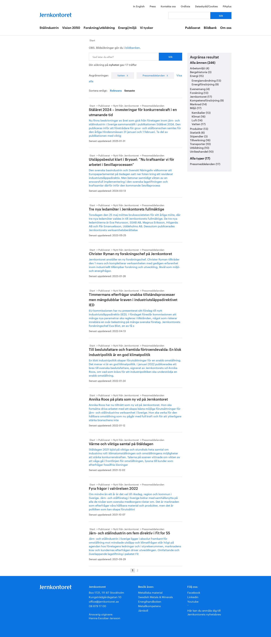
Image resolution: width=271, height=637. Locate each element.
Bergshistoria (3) (200, 71)
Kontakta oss (168, 6)
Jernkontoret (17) (201, 96)
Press (153, 6)
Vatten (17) (198, 123)
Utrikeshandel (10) (201, 151)
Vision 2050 (71, 27)
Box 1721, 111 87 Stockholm (106, 592)
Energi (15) (197, 75)
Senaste (129, 90)
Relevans (116, 90)
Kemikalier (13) (201, 112)
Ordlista (185, 6)
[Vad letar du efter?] (189, 15)
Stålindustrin (49, 27)
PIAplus (227, 6)
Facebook (193, 592)
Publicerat (192, 27)
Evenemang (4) (200, 88)
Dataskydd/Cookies (206, 6)
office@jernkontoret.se (104, 601)
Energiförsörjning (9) (205, 84)
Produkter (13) (199, 128)
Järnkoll (143, 610)
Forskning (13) (199, 92)
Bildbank (210, 27)
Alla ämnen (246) (202, 62)
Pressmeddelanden (154, 75)
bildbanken (132, 47)
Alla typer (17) (200, 158)
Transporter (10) (200, 143)
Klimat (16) (198, 116)
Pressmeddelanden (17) (205, 163)
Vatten (121, 75)
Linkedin (192, 596)
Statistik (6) (197, 132)
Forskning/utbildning (99, 27)
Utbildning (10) (199, 147)
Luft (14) (197, 120)
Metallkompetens (149, 605)
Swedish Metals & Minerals (155, 596)
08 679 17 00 (97, 605)
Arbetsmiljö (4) (199, 68)
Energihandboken (149, 601)
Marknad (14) (198, 104)
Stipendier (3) (199, 136)
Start (92, 40)
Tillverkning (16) (200, 140)
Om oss (225, 27)
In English (139, 6)
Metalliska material (150, 592)
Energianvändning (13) (206, 80)
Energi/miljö (127, 27)
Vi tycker (146, 27)
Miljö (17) (195, 107)
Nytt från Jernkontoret (126, 105)
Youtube (192, 601)
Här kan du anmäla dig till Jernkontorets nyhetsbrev (204, 612)
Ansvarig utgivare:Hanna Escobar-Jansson (104, 616)
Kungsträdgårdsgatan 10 (105, 596)
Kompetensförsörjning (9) (207, 100)
